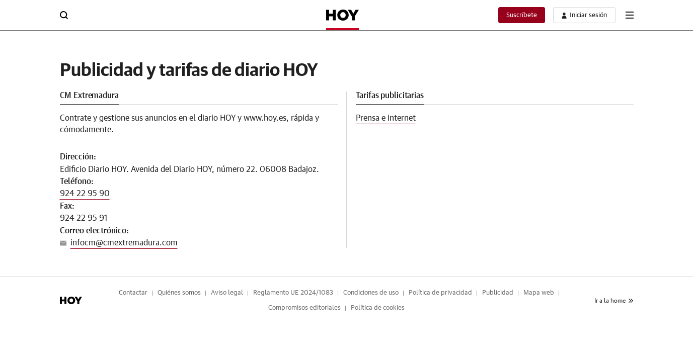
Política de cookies (378, 308)
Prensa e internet (386, 118)
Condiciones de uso (371, 293)
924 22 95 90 (85, 194)
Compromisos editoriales (304, 308)
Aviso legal (227, 293)
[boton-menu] (630, 15)
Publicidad (497, 293)
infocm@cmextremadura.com (124, 243)
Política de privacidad (440, 293)
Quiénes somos (179, 293)
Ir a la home (614, 301)
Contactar (133, 293)
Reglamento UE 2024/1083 (293, 293)
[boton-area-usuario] (584, 15)
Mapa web (538, 293)
